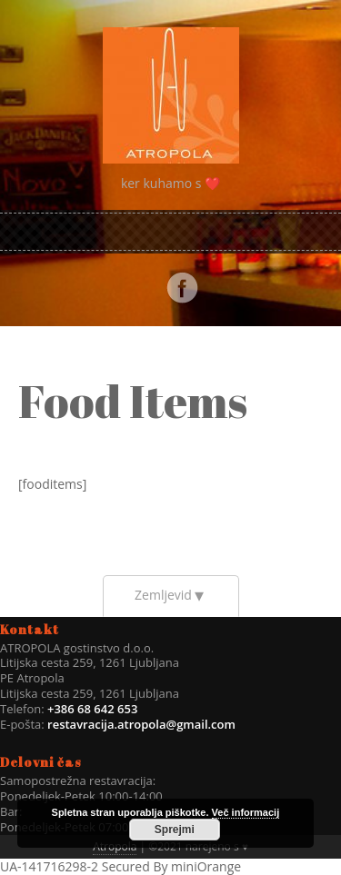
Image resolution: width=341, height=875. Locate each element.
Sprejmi (175, 829)
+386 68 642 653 (91, 709)
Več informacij (246, 812)
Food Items (132, 401)
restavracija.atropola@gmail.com (141, 724)
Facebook (181, 288)
